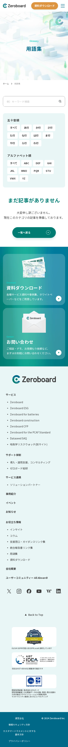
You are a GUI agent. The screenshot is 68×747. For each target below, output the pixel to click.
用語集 (17, 83)
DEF (38, 163)
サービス (11, 394)
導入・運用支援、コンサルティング (30, 462)
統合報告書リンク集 (21, 548)
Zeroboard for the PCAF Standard (30, 432)
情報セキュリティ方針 (19, 724)
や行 (12, 143)
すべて (13, 127)
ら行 (24, 143)
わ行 (36, 143)
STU (48, 171)
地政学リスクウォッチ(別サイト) (28, 444)
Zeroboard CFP (19, 426)
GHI (49, 163)
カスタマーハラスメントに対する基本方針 (19, 732)
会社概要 (11, 568)
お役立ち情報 (13, 522)
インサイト (16, 529)
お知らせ (11, 511)
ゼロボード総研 (19, 468)
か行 (38, 127)
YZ (23, 178)
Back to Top (35, 614)
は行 (36, 135)
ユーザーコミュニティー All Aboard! (27, 578)
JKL (12, 171)
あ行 (26, 127)
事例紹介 (11, 494)
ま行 (47, 135)
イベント (11, 503)
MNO (24, 171)
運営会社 (19, 718)
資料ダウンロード (44, 5)
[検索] (62, 101)
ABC (26, 163)
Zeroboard (16, 402)
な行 (24, 135)
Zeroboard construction (24, 420)
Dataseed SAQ (18, 438)
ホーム (6, 83)
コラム (14, 535)
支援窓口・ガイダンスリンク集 (27, 542)
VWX (13, 178)
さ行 (50, 127)
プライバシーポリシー (19, 740)
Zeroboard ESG (19, 408)
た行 (12, 135)
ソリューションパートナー (25, 485)
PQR (36, 171)
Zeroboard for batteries (24, 414)
